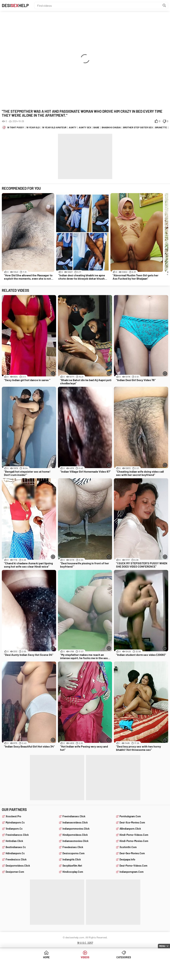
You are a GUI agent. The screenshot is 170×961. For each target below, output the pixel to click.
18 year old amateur (54, 127)
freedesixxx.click (16, 859)
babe (96, 127)
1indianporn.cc (14, 828)
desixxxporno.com (73, 853)
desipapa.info (127, 859)
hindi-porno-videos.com (133, 834)
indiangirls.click (71, 859)
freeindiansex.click (73, 816)
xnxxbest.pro (13, 816)
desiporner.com (15, 871)
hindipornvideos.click (75, 834)
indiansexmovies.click (75, 840)
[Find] (164, 5)
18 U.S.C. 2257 (85, 942)
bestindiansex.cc (16, 847)
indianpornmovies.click (75, 828)
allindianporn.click (130, 828)
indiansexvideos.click (75, 822)
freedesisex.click (72, 847)
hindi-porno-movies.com (133, 840)
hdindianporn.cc (15, 853)
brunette (161, 127)
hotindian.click (14, 840)
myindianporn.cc (15, 822)
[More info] (53, 373)
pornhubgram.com (130, 816)
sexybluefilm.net (72, 865)
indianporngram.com (131, 871)
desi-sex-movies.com (132, 853)
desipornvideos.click (18, 865)
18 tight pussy (15, 127)
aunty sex (85, 127)
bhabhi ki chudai (111, 127)
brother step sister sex (138, 127)
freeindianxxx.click (17, 834)
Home (46, 957)
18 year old (33, 127)
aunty (72, 127)
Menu (162, 946)
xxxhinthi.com (128, 847)
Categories (123, 957)
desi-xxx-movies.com (132, 822)
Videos (85, 957)
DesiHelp (15, 5)
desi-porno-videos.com (133, 865)
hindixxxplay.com (72, 871)
